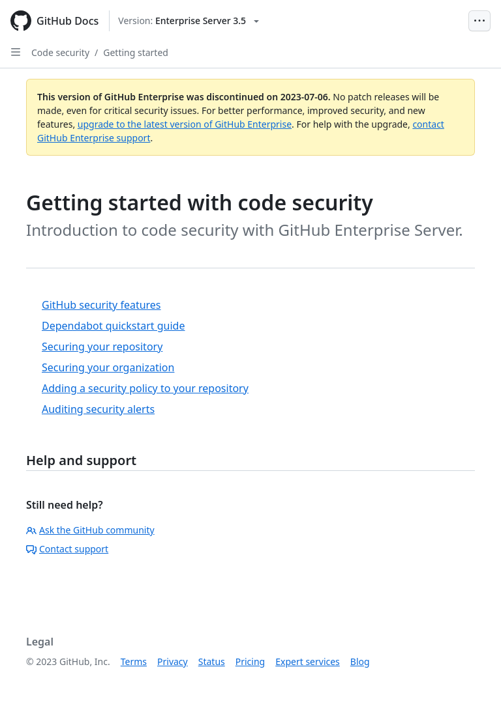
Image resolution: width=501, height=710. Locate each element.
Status (211, 661)
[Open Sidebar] (15, 52)
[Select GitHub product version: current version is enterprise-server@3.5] (188, 20)
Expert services (307, 661)
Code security (60, 52)
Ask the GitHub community (90, 530)
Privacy (172, 661)
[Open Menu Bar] (479, 20)
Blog (360, 661)
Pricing (250, 661)
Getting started (135, 52)
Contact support (67, 549)
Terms (134, 661)
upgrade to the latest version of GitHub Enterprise (185, 124)
